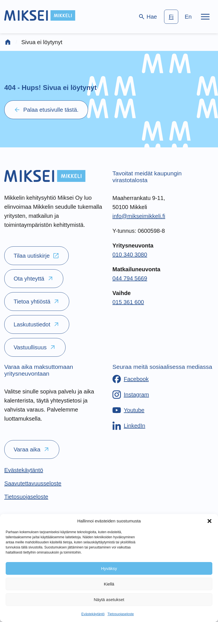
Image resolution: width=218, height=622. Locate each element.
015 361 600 (128, 302)
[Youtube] (128, 410)
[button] (209, 521)
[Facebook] (130, 379)
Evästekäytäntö (92, 614)
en (188, 17)
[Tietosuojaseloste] (26, 497)
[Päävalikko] (205, 16)
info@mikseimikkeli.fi (138, 216)
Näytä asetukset (109, 599)
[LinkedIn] (128, 425)
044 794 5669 (129, 278)
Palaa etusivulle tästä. (46, 110)
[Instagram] (130, 394)
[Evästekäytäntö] (23, 470)
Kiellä (109, 584)
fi (171, 17)
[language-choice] (179, 17)
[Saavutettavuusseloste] (32, 483)
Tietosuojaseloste (121, 614)
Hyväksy (109, 568)
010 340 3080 (129, 254)
